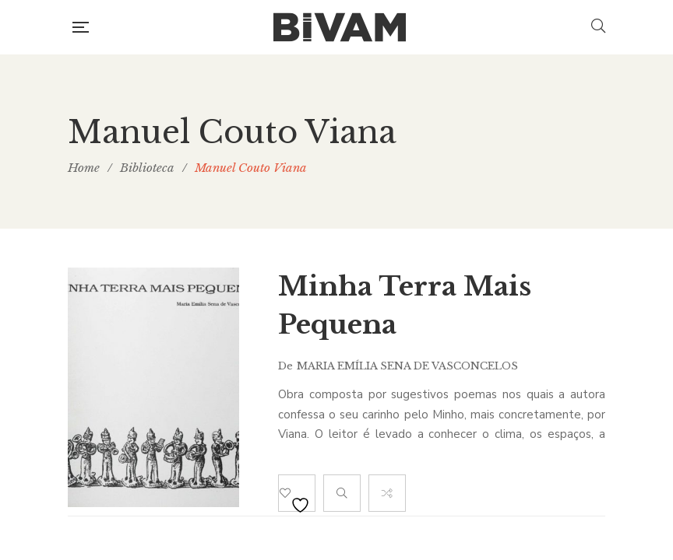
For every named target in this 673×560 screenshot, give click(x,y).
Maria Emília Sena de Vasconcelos (407, 366)
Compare (387, 493)
